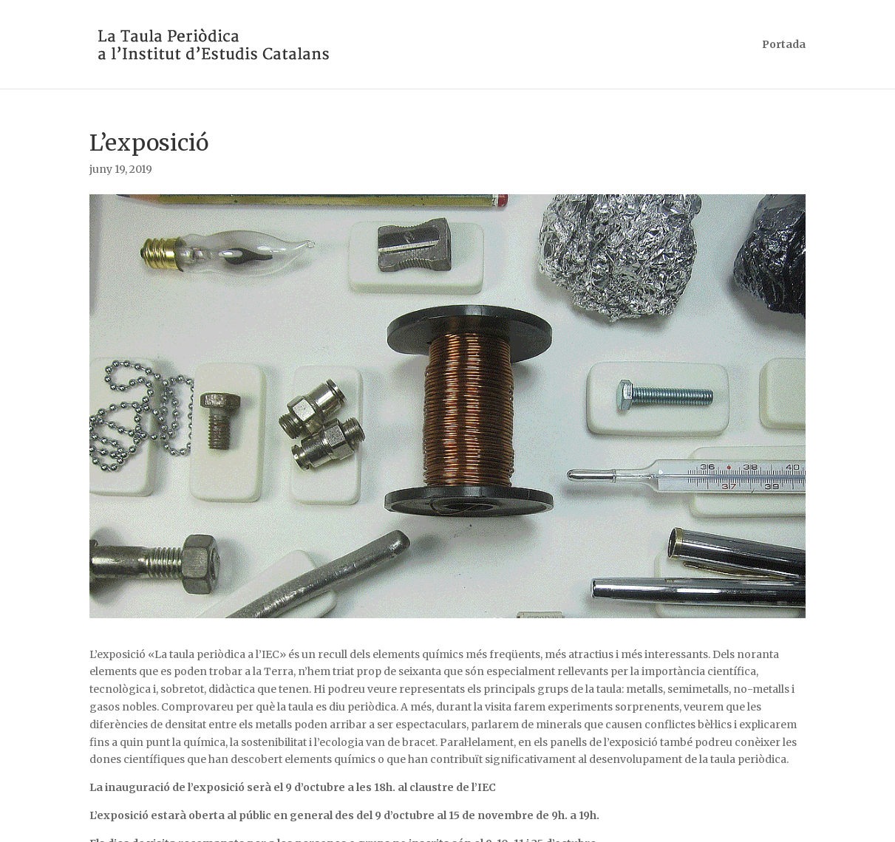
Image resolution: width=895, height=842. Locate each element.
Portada (784, 45)
